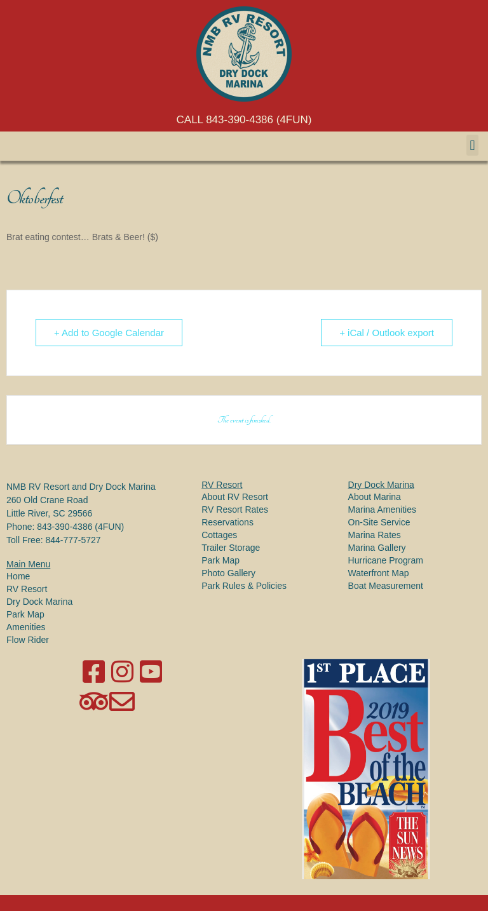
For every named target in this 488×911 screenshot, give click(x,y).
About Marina (374, 497)
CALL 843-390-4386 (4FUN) (244, 120)
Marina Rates (374, 535)
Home (18, 576)
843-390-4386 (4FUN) (80, 527)
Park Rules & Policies (244, 586)
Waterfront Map (378, 573)
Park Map (25, 614)
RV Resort (26, 589)
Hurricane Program (385, 560)
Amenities (25, 627)
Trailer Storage (230, 548)
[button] (472, 145)
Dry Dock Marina (39, 602)
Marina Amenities (382, 509)
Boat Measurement (385, 586)
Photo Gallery (228, 573)
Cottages (219, 535)
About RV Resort (234, 497)
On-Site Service (379, 522)
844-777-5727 (72, 540)
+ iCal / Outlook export (386, 332)
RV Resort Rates (234, 509)
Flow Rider (27, 640)
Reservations (227, 522)
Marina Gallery (377, 548)
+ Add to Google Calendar (109, 332)
